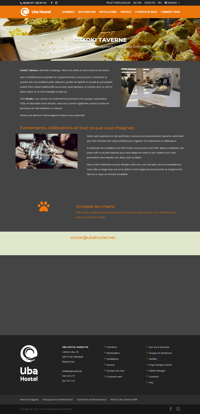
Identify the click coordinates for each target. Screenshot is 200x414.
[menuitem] (172, 4)
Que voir (137, 3)
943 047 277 (68, 375)
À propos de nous (146, 12)
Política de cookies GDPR (124, 399)
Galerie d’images (157, 370)
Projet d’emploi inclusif (118, 3)
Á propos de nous (116, 370)
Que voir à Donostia (159, 347)
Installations (108, 12)
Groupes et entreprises (160, 352)
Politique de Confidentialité (58, 399)
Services (125, 12)
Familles (153, 358)
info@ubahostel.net (72, 371)
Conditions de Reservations (92, 399)
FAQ (159, 3)
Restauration (86, 12)
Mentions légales (29, 399)
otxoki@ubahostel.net (92, 237)
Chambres (68, 12)
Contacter (149, 3)
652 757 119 (68, 380)
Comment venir (170, 12)
